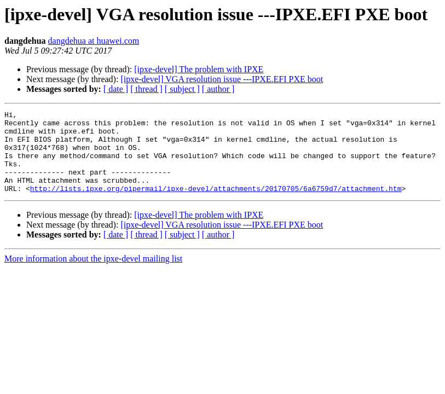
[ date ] (115, 89)
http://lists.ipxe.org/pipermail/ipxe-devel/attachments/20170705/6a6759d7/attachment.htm (216, 205)
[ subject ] (182, 89)
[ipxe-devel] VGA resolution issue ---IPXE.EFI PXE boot (221, 79)
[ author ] (218, 89)
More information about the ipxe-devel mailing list (93, 275)
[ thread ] (146, 89)
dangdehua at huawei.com (94, 40)
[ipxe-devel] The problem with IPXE (198, 69)
